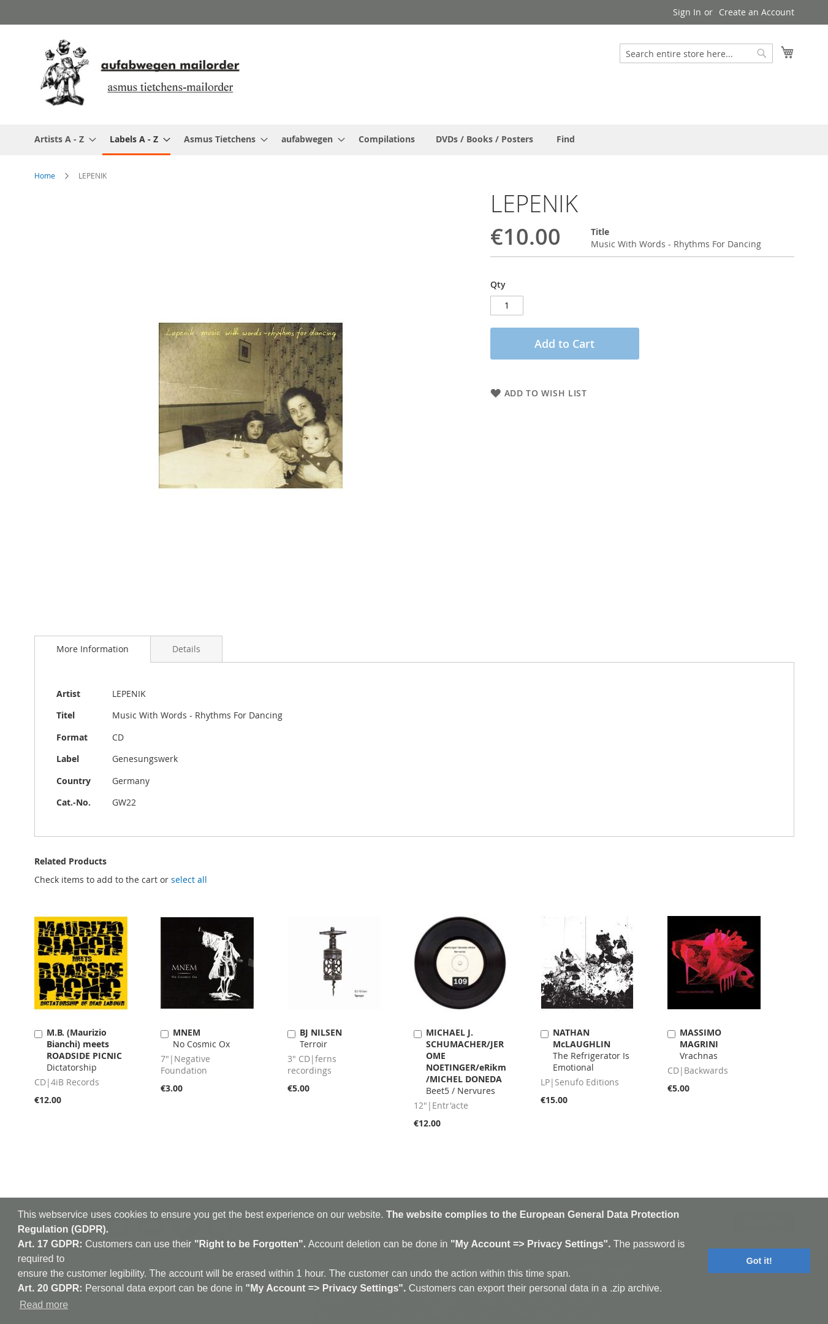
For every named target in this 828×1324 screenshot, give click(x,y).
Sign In (687, 12)
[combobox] (696, 53)
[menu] (414, 140)
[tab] (92, 649)
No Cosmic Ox (201, 1038)
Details (186, 649)
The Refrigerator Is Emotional (591, 1049)
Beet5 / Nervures (466, 1061)
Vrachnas (700, 1043)
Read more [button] (44, 1304)
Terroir (321, 1038)
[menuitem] (61, 139)
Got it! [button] (759, 1261)
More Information (92, 649)
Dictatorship (84, 1049)
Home (44, 175)
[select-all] (189, 880)
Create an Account (756, 12)
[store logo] (139, 74)
